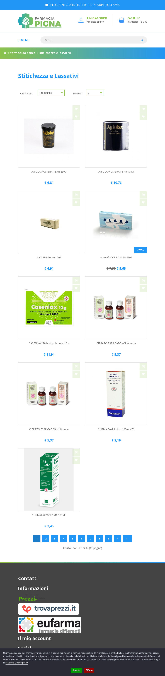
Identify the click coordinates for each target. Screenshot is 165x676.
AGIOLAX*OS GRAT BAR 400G (116, 171)
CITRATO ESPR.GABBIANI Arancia (116, 343)
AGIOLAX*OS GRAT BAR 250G (49, 171)
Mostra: (77, 93)
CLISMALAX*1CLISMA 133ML (49, 515)
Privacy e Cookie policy (17, 662)
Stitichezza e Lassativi (55, 53)
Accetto (76, 670)
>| (127, 538)
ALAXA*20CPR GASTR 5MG (116, 257)
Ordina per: (26, 93)
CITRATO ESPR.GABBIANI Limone (49, 429)
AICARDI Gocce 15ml (49, 257)
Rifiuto (89, 670)
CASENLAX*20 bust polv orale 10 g (49, 343)
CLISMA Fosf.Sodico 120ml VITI (116, 429)
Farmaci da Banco (22, 53)
